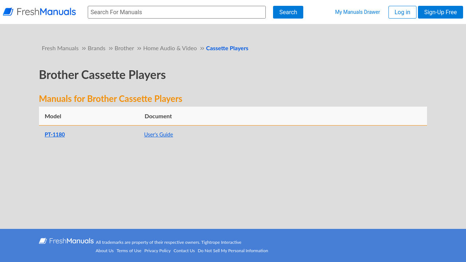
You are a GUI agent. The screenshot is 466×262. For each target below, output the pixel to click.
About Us (105, 250)
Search (288, 12)
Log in (402, 12)
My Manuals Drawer (357, 12)
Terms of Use (128, 250)
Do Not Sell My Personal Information (233, 250)
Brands (97, 47)
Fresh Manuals (60, 47)
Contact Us (184, 250)
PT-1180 (55, 134)
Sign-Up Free (440, 12)
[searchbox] (176, 12)
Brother (124, 47)
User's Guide (158, 134)
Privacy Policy (158, 250)
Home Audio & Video (170, 47)
